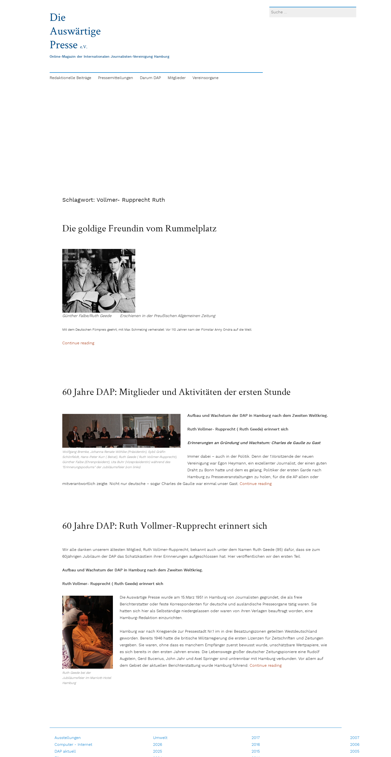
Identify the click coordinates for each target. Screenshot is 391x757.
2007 (354, 737)
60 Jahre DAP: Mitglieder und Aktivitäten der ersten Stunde (176, 391)
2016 (256, 744)
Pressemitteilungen (115, 78)
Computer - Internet (73, 744)
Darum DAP (150, 78)
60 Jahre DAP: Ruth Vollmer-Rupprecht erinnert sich (164, 525)
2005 (354, 751)
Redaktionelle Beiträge (70, 78)
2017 (256, 737)
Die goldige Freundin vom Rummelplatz (139, 228)
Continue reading (78, 343)
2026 (157, 744)
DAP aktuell (65, 751)
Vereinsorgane (205, 78)
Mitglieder (177, 78)
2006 (354, 744)
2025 (157, 751)
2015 (256, 751)
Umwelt (160, 737)
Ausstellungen (68, 737)
